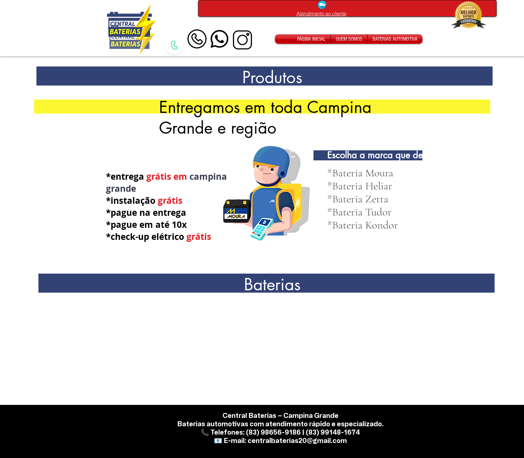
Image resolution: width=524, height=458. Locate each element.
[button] (359, 211)
